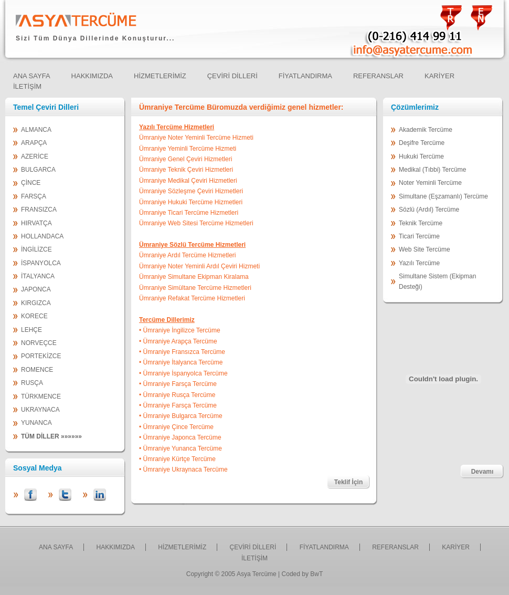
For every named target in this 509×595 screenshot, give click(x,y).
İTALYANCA (38, 276)
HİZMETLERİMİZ (182, 547)
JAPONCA (36, 289)
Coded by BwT (302, 574)
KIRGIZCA (36, 303)
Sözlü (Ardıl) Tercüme (429, 209)
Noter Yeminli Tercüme (430, 182)
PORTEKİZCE (41, 356)
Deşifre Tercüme (421, 143)
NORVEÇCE (39, 343)
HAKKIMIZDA (116, 547)
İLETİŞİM (254, 558)
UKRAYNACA (40, 409)
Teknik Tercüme (420, 223)
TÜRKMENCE (41, 396)
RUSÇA (32, 383)
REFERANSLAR (395, 547)
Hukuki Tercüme (421, 156)
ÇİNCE (30, 182)
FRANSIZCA (39, 209)
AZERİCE (34, 156)
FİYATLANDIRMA (324, 547)
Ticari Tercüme (419, 236)
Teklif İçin (348, 482)
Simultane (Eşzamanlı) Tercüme (443, 196)
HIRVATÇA (36, 223)
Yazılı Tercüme (419, 263)
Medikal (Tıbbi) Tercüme (432, 169)
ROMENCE (37, 369)
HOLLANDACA (42, 236)
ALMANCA (36, 129)
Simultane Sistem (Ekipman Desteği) (437, 281)
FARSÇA (33, 196)
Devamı (482, 471)
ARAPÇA (34, 143)
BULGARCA (38, 169)
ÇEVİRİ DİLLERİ (253, 547)
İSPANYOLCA (41, 263)
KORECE (34, 316)
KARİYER (456, 547)
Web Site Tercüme (424, 249)
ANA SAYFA (56, 547)
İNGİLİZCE (36, 249)
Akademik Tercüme (425, 129)
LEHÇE (31, 329)
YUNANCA (36, 422)
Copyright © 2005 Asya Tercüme (231, 574)
